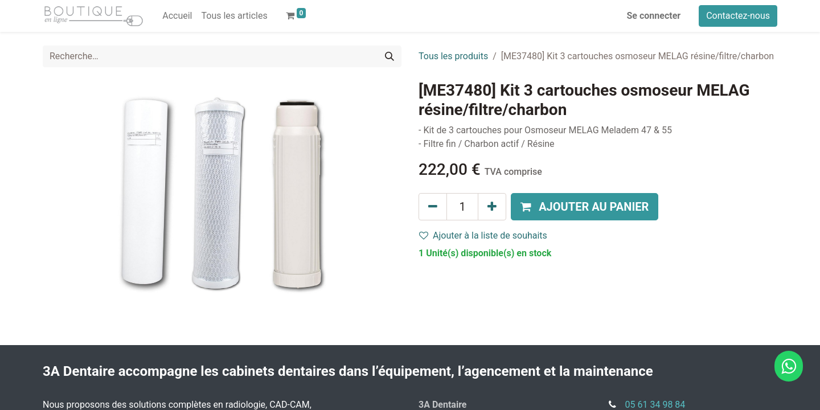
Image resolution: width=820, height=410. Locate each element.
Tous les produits (453, 56)
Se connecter (654, 15)
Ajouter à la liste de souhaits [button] (483, 235)
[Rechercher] (389, 56)
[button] (584, 206)
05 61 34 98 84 (655, 404)
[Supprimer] (433, 206)
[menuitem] (177, 16)
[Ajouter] (492, 206)
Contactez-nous (738, 15)
